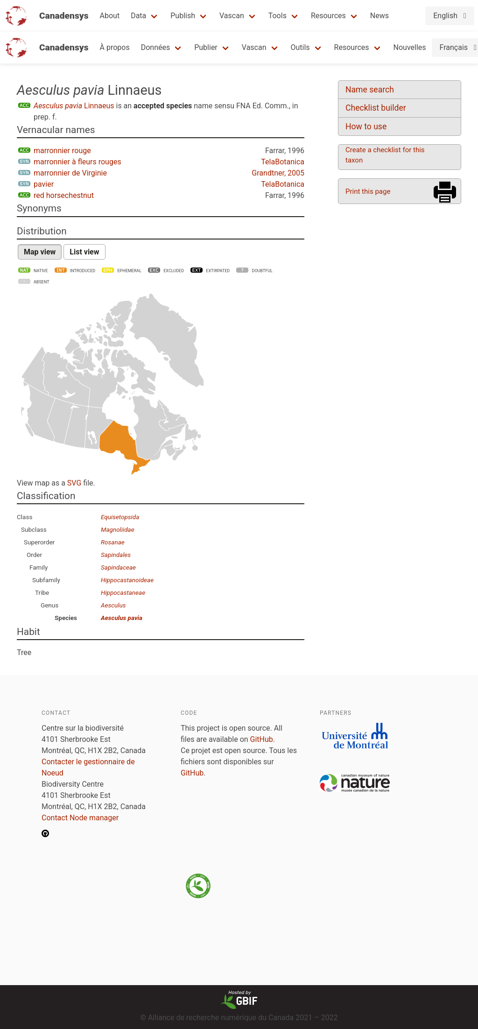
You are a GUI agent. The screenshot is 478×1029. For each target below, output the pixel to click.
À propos (115, 47)
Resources (328, 15)
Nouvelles (410, 47)
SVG (74, 483)
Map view (40, 251)
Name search (369, 89)
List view (84, 251)
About (110, 15)
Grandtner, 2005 (278, 173)
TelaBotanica (282, 161)
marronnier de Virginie (70, 173)
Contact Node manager (80, 817)
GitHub (261, 739)
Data (138, 15)
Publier (206, 47)
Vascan (231, 15)
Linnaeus (74, 105)
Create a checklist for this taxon (385, 155)
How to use (366, 126)
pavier (44, 184)
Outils (300, 47)
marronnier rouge (62, 150)
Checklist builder (375, 108)
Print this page (367, 191)
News (379, 15)
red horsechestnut (64, 195)
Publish (182, 15)
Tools (277, 15)
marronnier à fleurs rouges (77, 161)
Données (155, 47)
